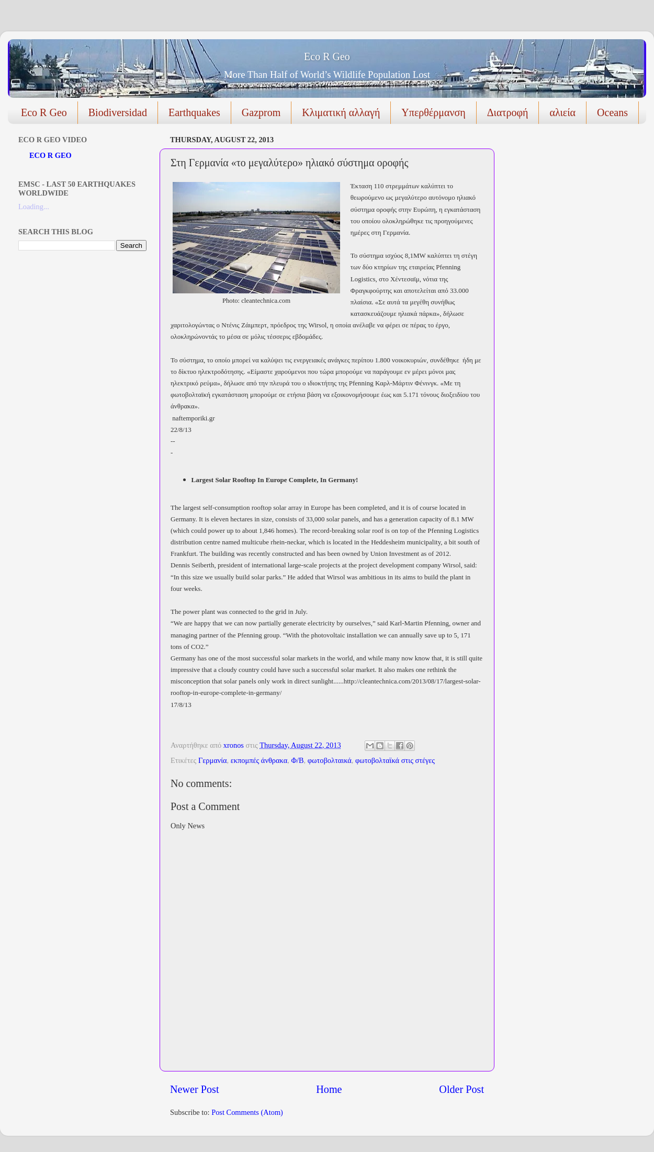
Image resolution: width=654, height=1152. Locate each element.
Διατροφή (507, 112)
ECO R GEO (50, 155)
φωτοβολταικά (330, 760)
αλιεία (562, 112)
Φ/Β (297, 760)
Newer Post (194, 1089)
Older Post (461, 1089)
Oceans (612, 112)
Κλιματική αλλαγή (341, 112)
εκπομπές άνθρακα (259, 760)
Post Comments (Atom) (247, 1112)
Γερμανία (212, 760)
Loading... (33, 206)
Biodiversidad (117, 112)
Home (329, 1089)
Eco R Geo (327, 56)
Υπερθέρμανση (433, 112)
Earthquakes (194, 112)
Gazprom (261, 112)
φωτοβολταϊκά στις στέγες (395, 760)
